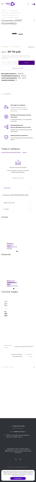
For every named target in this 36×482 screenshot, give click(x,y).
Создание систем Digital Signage (16, 276)
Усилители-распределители (11, 184)
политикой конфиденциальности (22, 475)
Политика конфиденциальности (18, 467)
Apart (24, 184)
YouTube (20, 459)
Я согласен (18, 478)
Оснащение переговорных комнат (16, 314)
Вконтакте (16, 459)
